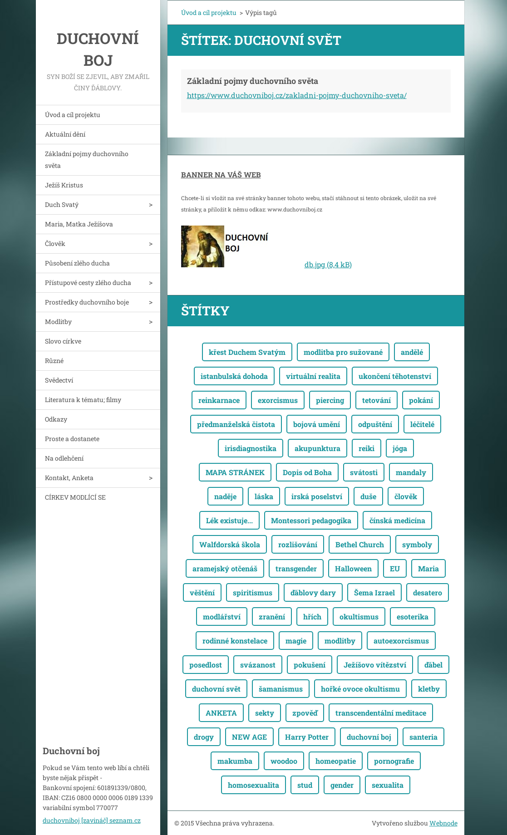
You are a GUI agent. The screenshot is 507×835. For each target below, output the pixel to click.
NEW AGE (249, 737)
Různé (54, 360)
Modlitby (58, 321)
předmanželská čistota (236, 424)
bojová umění (316, 424)
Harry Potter (307, 737)
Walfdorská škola (229, 544)
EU (395, 568)
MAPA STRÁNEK (235, 472)
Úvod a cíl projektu (72, 114)
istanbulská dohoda (234, 376)
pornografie (394, 761)
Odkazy (56, 419)
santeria (423, 737)
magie (295, 640)
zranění (272, 616)
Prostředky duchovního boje (87, 302)
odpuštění (375, 424)
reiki (366, 448)
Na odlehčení (64, 458)
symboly (417, 544)
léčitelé (422, 424)
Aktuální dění (65, 134)
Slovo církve (63, 341)
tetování (376, 400)
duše (368, 496)
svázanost (258, 664)
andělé (412, 352)
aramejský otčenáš (224, 568)
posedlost (205, 664)
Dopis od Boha (307, 472)
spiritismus (252, 592)
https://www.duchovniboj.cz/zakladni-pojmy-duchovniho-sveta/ (297, 95)
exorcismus (278, 400)
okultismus (359, 616)
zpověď (304, 712)
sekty (264, 712)
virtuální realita (313, 376)
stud (304, 785)
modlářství (222, 616)
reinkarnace (219, 400)
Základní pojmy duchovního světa (86, 159)
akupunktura (317, 448)
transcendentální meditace (380, 712)
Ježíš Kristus (64, 185)
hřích (312, 616)
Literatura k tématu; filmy (83, 399)
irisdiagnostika (250, 448)
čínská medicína (397, 520)
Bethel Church (359, 544)
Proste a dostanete (72, 438)
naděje (225, 496)
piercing (330, 400)
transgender (296, 568)
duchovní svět (216, 688)
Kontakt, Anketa (69, 477)
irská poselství (316, 496)
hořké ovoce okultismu (360, 688)
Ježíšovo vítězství (375, 664)
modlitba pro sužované (343, 352)
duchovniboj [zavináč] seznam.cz (92, 820)
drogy (204, 737)
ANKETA (221, 712)
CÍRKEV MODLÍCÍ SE (75, 497)
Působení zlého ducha (77, 263)
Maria (428, 568)
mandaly (411, 472)
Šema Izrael (374, 592)
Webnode (443, 823)
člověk (405, 496)
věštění (202, 592)
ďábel (433, 664)
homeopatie (335, 761)
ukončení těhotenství (395, 376)
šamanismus (281, 688)
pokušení (309, 664)
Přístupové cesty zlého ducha (88, 282)
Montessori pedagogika (311, 520)
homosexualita (253, 785)
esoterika (412, 616)
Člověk (55, 243)
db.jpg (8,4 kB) (328, 264)
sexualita (388, 785)
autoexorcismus (401, 640)
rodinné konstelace (234, 640)
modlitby (340, 640)
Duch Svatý (62, 204)
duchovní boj (369, 737)
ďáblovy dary (313, 592)
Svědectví (59, 380)
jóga (400, 448)
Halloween (353, 568)
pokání (421, 400)
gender (342, 785)
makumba (234, 761)
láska (264, 496)
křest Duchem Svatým (247, 352)
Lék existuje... (229, 520)
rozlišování (297, 544)
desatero (427, 592)
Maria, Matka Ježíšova (79, 224)
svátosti (364, 472)
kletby (429, 688)
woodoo (284, 761)
